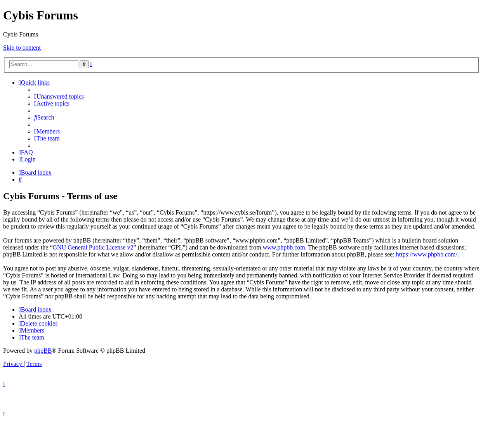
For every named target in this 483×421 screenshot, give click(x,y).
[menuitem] (59, 96)
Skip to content (22, 47)
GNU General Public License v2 (92, 247)
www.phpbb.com (284, 247)
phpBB (43, 350)
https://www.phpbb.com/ (426, 254)
